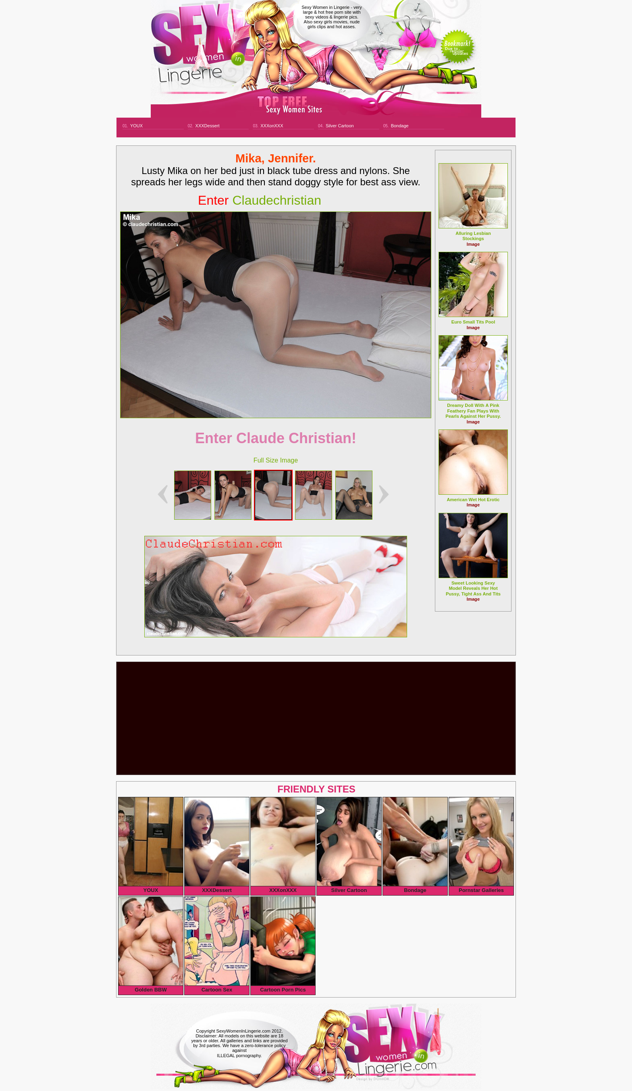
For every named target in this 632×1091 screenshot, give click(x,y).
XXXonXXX (271, 125)
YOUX (136, 125)
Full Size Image (276, 460)
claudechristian (259, 200)
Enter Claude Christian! (275, 438)
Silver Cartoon (340, 125)
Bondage (400, 125)
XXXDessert (207, 125)
